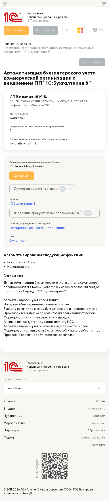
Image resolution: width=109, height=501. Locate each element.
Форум (9, 438)
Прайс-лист (98, 416)
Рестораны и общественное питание (37, 228)
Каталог (10, 401)
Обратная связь (96, 430)
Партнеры (11, 430)
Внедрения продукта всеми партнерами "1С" (53, 213)
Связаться (22, 176)
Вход (102, 29)
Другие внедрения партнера (40, 189)
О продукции (45, 30)
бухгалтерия (18, 241)
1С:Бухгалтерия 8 (22, 204)
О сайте (100, 401)
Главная (9, 43)
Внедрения (24, 43)
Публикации (13, 416)
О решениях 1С (96, 408)
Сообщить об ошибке (93, 437)
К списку (94, 62)
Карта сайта (98, 445)
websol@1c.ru (27, 493)
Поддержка (98, 423)
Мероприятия (14, 423)
